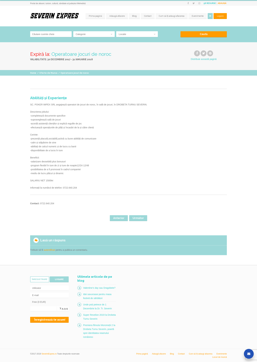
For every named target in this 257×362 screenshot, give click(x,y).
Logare (220, 16)
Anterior (118, 218)
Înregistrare (39, 279)
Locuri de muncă (219, 357)
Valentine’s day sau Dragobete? (99, 288)
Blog (134, 16)
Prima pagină (95, 16)
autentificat (49, 250)
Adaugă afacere (117, 16)
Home (33, 73)
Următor (138, 218)
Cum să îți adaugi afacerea (171, 16)
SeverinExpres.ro (49, 354)
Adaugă (222, 3)
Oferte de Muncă (48, 73)
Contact (147, 16)
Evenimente (198, 16)
